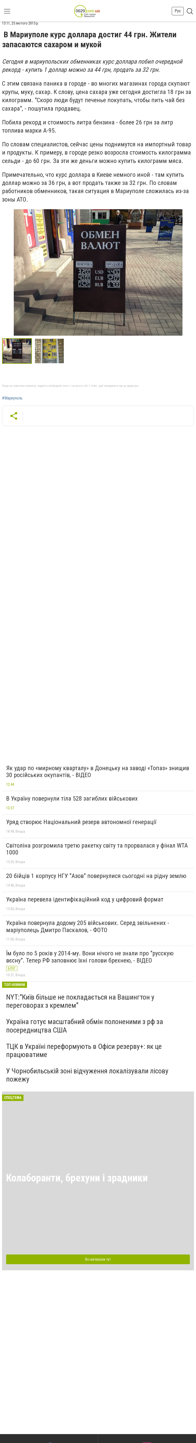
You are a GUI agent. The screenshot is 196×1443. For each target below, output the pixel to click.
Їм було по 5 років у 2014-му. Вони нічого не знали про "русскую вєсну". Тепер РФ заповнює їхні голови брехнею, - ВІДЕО (90, 957)
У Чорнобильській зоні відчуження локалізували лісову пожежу (87, 1075)
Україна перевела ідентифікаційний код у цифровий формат (84, 899)
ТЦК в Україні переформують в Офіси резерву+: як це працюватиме (84, 1050)
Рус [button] (178, 10)
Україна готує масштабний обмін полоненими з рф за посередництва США (84, 1025)
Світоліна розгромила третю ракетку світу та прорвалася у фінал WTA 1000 (97, 849)
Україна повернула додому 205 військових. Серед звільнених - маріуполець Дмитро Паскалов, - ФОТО (87, 926)
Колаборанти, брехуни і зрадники (77, 1178)
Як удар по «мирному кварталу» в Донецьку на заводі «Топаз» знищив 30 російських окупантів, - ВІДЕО (97, 772)
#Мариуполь (12, 398)
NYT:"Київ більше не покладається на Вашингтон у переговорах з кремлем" (80, 1001)
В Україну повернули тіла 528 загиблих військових (72, 798)
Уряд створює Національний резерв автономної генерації (81, 822)
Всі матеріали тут (98, 1259)
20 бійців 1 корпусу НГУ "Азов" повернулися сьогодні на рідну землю (96, 875)
